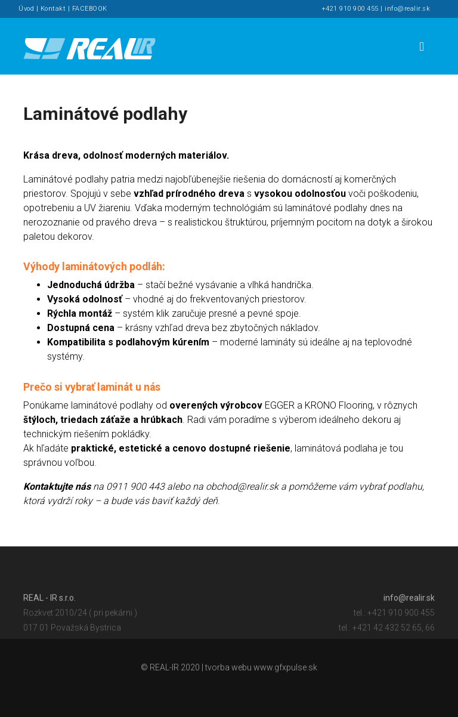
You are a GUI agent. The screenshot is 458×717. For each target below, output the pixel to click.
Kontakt (53, 9)
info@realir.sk (407, 9)
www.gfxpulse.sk (285, 668)
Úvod (26, 9)
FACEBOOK (89, 9)
